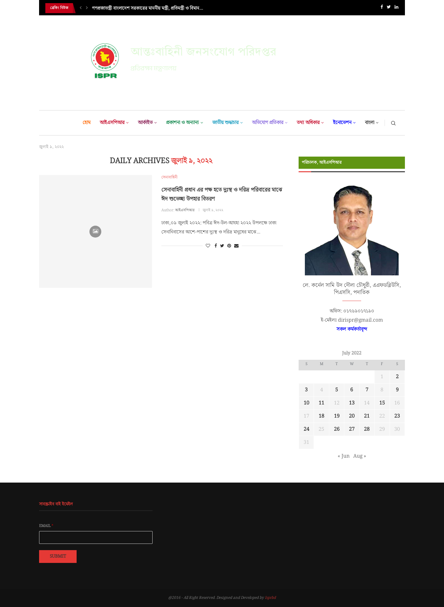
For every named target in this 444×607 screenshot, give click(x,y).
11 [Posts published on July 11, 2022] (321, 403)
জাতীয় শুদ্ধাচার (225, 123)
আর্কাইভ (145, 123)
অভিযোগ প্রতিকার (267, 123)
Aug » (359, 456)
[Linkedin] (396, 8)
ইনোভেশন (342, 123)
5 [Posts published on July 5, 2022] (336, 390)
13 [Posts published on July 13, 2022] (352, 403)
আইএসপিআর (112, 123)
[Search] (393, 123)
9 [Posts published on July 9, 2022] (397, 390)
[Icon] (95, 231)
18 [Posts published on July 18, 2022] (321, 416)
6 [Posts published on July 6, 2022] (351, 390)
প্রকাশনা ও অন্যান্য (182, 123)
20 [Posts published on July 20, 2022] (352, 416)
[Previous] (80, 8)
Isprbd (270, 598)
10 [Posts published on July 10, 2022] (306, 403)
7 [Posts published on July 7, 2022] (367, 390)
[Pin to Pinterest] (229, 246)
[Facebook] (381, 8)
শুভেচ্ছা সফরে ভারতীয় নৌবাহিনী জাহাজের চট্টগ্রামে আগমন (142, 8)
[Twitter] (388, 8)
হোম (86, 123)
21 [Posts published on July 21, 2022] (367, 416)
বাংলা (369, 123)
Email (46, 526)
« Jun (344, 456)
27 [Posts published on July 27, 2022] (352, 429)
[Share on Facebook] (215, 246)
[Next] (86, 8)
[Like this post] (208, 246)
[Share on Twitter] (222, 246)
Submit (58, 556)
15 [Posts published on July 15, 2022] (382, 403)
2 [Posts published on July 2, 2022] (397, 377)
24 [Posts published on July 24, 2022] (306, 429)
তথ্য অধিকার (308, 123)
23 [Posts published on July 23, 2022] (397, 416)
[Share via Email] (236, 246)
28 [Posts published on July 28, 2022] (367, 429)
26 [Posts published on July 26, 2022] (337, 429)
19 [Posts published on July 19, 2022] (337, 416)
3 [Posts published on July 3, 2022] (306, 390)
